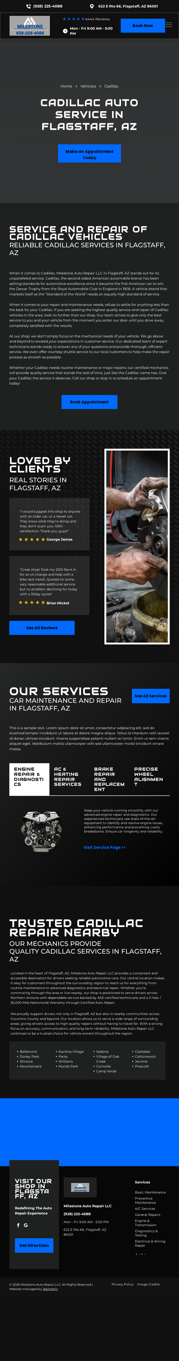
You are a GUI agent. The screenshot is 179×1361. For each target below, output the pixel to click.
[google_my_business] (25, 1226)
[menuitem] (124, 1284)
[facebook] (18, 1226)
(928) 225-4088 (47, 6)
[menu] (169, 25)
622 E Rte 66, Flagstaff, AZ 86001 (128, 6)
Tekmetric (50, 1289)
